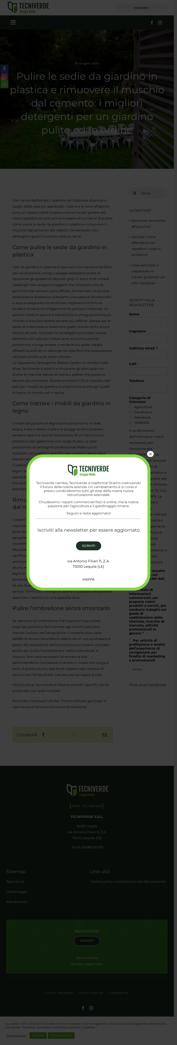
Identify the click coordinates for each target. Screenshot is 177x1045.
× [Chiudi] (150, 454)
